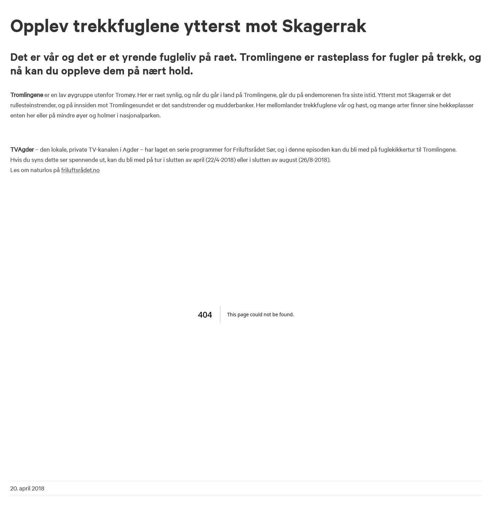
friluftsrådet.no (80, 169)
